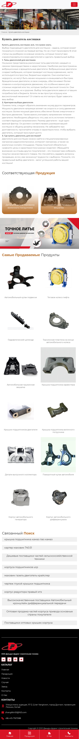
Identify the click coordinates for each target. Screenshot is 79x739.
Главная (4, 32)
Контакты (69, 734)
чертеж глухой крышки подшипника (27, 583)
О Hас (49, 734)
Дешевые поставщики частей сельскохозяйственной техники (39, 557)
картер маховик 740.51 (18, 547)
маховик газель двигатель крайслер (27, 575)
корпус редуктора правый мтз (23, 591)
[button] (72, 195)
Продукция (30, 734)
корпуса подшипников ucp (21, 567)
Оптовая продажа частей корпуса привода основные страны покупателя (39, 613)
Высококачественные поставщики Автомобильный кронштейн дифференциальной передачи (39, 602)
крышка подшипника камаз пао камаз (28, 539)
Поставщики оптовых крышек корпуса (28, 622)
